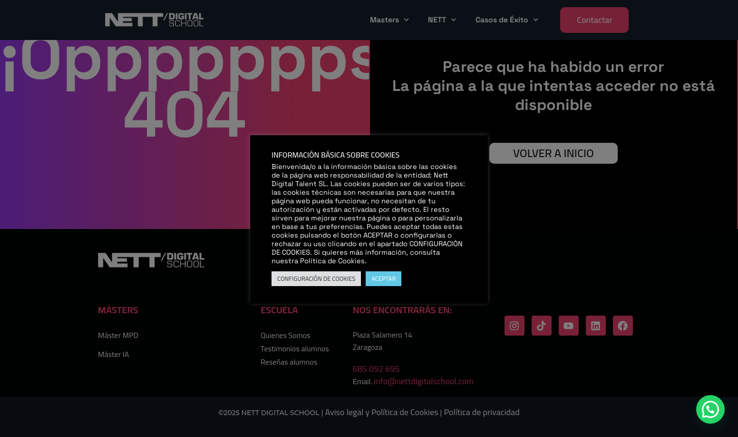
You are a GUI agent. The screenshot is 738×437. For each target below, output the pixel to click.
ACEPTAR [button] (383, 278)
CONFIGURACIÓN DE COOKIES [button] (316, 278)
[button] (710, 409)
